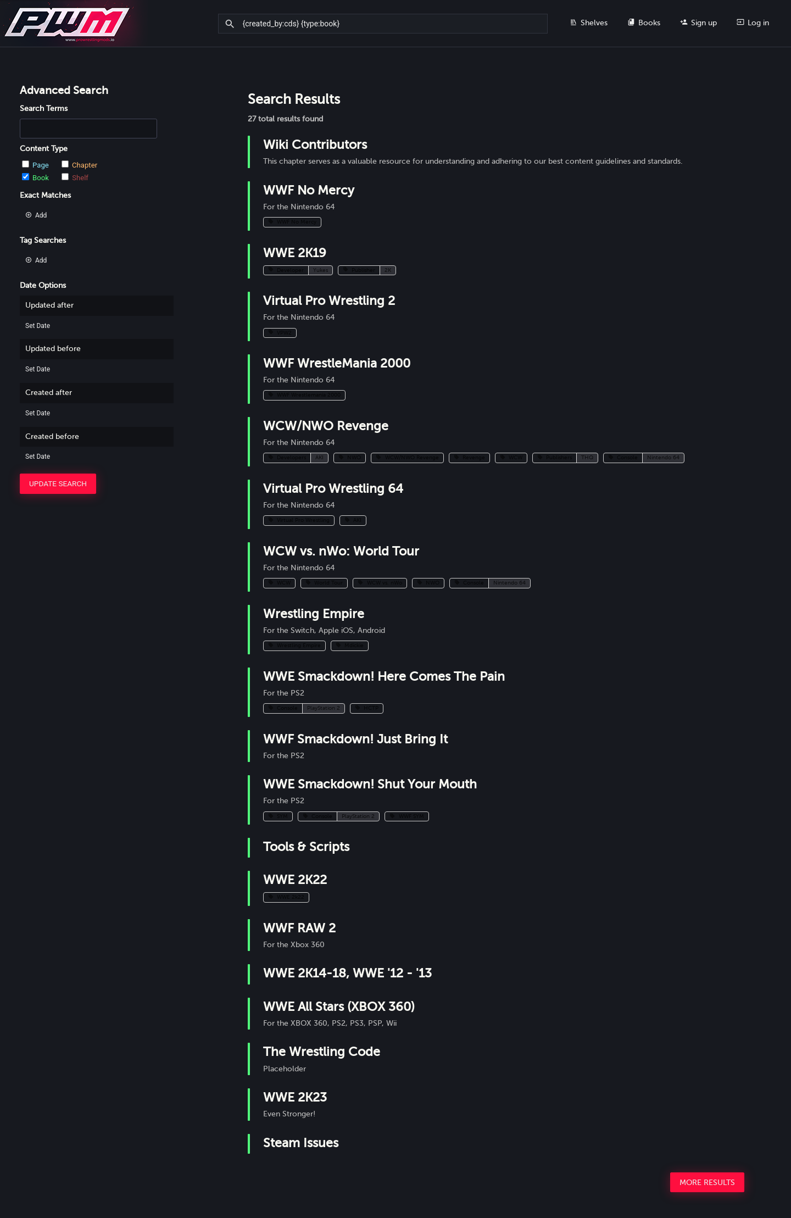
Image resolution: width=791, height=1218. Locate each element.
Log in (753, 22)
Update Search (58, 483)
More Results (707, 1182)
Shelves (589, 22)
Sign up (698, 22)
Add (36, 215)
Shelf (75, 178)
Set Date (37, 326)
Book (36, 178)
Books (643, 22)
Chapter (79, 165)
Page (36, 165)
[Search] (231, 24)
